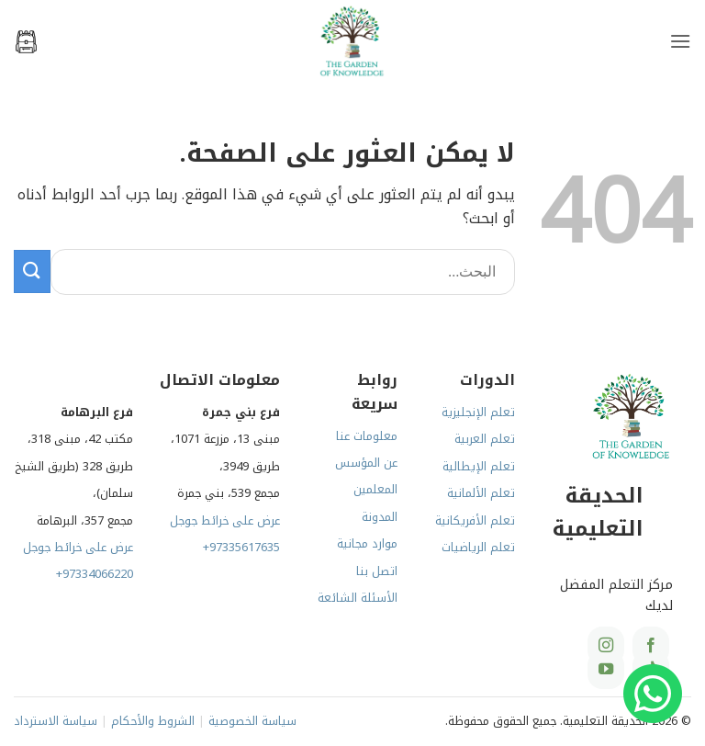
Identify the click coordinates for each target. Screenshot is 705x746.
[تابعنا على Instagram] (606, 646)
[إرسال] (32, 271)
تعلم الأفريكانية (475, 521)
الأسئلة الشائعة (357, 598)
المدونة (379, 517)
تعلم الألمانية (481, 493)
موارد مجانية (367, 544)
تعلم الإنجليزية (478, 412)
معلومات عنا (366, 436)
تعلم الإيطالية (478, 467)
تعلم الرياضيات (478, 548)
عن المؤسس (366, 463)
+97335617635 (241, 548)
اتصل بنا (376, 571)
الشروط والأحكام (153, 721)
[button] (680, 40)
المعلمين (375, 490)
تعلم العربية (484, 439)
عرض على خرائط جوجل (225, 521)
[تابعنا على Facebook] (650, 646)
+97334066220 (94, 574)
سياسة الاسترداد (55, 721)
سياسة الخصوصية (252, 721)
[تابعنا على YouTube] (606, 669)
